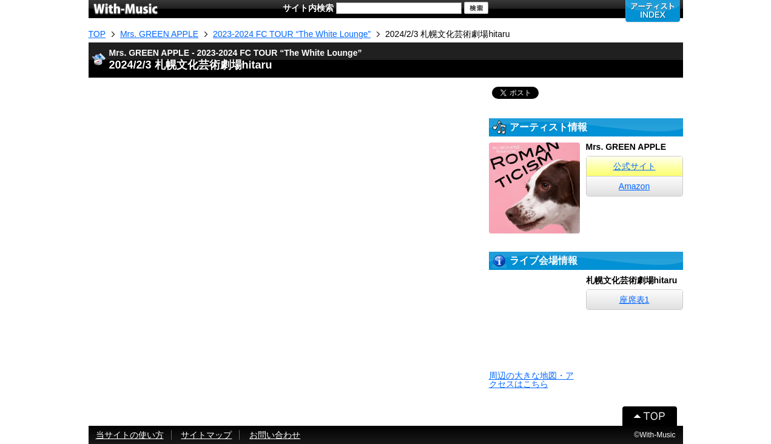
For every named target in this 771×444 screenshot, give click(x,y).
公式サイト (634, 166)
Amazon (634, 186)
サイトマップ (206, 435)
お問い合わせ (274, 435)
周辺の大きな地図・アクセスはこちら (531, 380)
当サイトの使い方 (130, 435)
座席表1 (634, 299)
